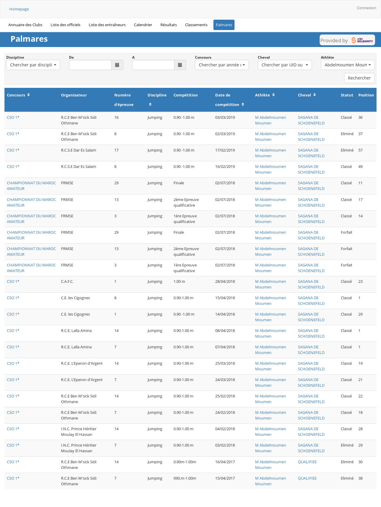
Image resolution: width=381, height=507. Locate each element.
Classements (196, 24)
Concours (203, 57)
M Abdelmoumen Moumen (270, 120)
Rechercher (359, 78)
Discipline (15, 57)
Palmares (224, 24)
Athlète (327, 57)
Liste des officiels (65, 24)
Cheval (264, 57)
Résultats (168, 24)
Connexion (366, 7)
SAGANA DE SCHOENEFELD (311, 120)
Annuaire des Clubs (25, 24)
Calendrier (143, 24)
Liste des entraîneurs (107, 24)
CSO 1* (13, 117)
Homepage (19, 9)
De (71, 57)
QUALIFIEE (307, 461)
